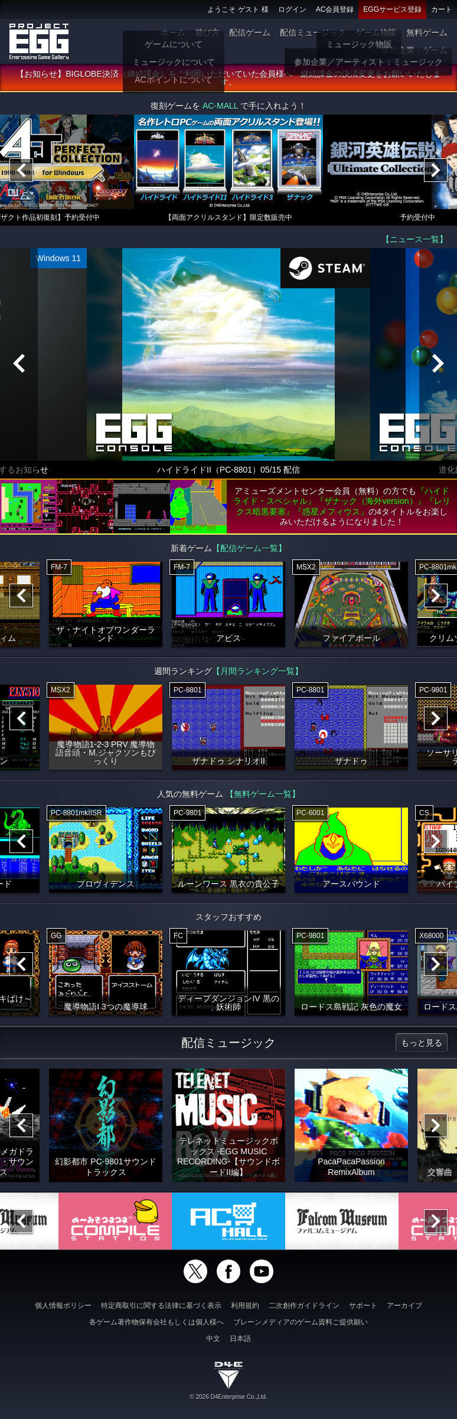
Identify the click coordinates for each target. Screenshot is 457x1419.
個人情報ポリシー (63, 1305)
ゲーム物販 (376, 32)
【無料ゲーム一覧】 (263, 794)
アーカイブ (404, 1305)
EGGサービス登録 (392, 9)
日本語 (240, 1338)
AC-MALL (220, 106)
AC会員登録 (335, 9)
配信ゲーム (249, 32)
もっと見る (421, 1043)
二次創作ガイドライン (304, 1305)
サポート (363, 1305)
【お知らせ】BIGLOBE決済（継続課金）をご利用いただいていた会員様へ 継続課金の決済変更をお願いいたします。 (228, 78)
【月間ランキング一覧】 (257, 671)
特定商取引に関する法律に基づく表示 (161, 1305)
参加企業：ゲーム (414, 50)
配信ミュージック (313, 32)
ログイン (292, 9)
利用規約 (245, 1305)
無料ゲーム (427, 32)
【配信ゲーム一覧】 (249, 549)
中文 (213, 1338)
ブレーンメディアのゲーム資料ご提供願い (300, 1322)
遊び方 (207, 32)
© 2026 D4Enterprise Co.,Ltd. (228, 1397)
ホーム (173, 32)
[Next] (436, 171)
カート (441, 9)
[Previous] (21, 171)
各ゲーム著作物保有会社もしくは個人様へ (156, 1322)
